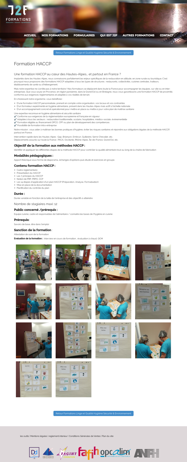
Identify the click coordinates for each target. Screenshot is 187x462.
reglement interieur (58, 436)
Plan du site (107, 436)
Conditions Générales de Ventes (85, 436)
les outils (24, 436)
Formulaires (84, 35)
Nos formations (55, 35)
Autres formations (138, 35)
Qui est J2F (108, 35)
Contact (166, 35)
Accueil (30, 35)
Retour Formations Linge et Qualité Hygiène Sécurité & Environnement (93, 52)
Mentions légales (38, 436)
